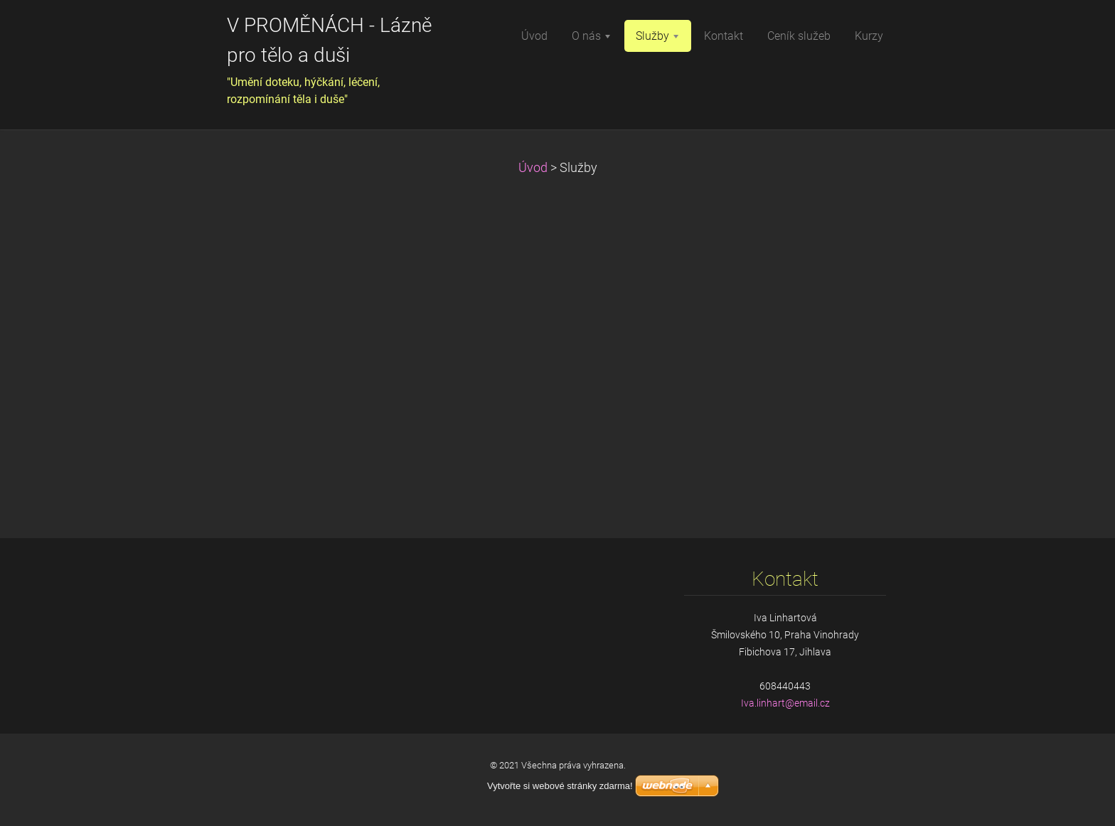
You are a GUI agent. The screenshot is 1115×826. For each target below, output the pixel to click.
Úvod (533, 168)
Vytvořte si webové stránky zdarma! (560, 786)
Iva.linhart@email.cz (785, 703)
